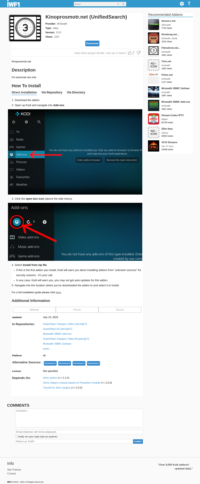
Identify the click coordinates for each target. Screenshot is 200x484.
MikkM (164, 119)
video (55, 28)
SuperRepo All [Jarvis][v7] (57, 329)
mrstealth (165, 65)
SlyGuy (164, 133)
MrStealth (62, 23)
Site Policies (14, 469)
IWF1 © (10, 482)
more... (47, 348)
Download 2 (64, 363)
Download (92, 43)
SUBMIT (138, 441)
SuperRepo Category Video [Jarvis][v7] (65, 324)
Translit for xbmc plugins (62, 387)
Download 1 (50, 363)
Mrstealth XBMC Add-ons (57, 333)
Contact (11, 473)
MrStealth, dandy (169, 38)
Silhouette (166, 25)
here (58, 292)
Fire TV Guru (167, 146)
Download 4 (93, 363)
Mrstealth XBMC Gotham (57, 343)
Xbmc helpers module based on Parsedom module (77, 382)
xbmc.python (56, 377)
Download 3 (79, 363)
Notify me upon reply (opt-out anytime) (37, 436)
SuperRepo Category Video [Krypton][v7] (66, 338)
